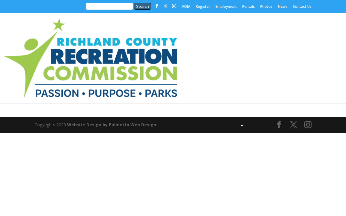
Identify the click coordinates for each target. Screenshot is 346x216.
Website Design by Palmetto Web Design (111, 125)
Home (128, 35)
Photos (266, 7)
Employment (226, 7)
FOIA (186, 7)
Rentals (248, 7)
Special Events (241, 90)
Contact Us (302, 7)
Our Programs (308, 45)
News (283, 7)
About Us (173, 35)
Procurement (195, 80)
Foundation (218, 35)
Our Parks (263, 35)
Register (203, 7)
